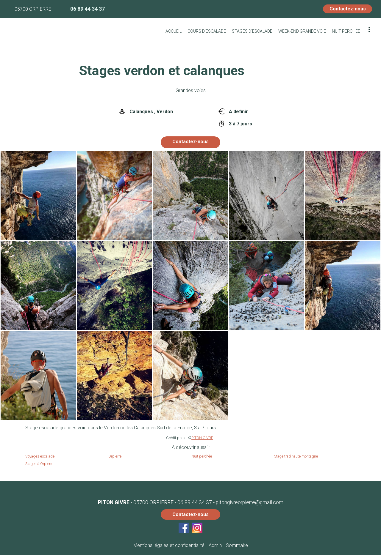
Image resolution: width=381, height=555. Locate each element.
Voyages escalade (39, 456)
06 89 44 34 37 (194, 502)
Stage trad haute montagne (296, 456)
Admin (215, 545)
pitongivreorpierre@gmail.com (249, 502)
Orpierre (114, 456)
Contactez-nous (348, 9)
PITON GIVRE (202, 438)
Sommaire (237, 545)
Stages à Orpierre (39, 463)
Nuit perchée (201, 456)
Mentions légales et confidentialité (168, 545)
